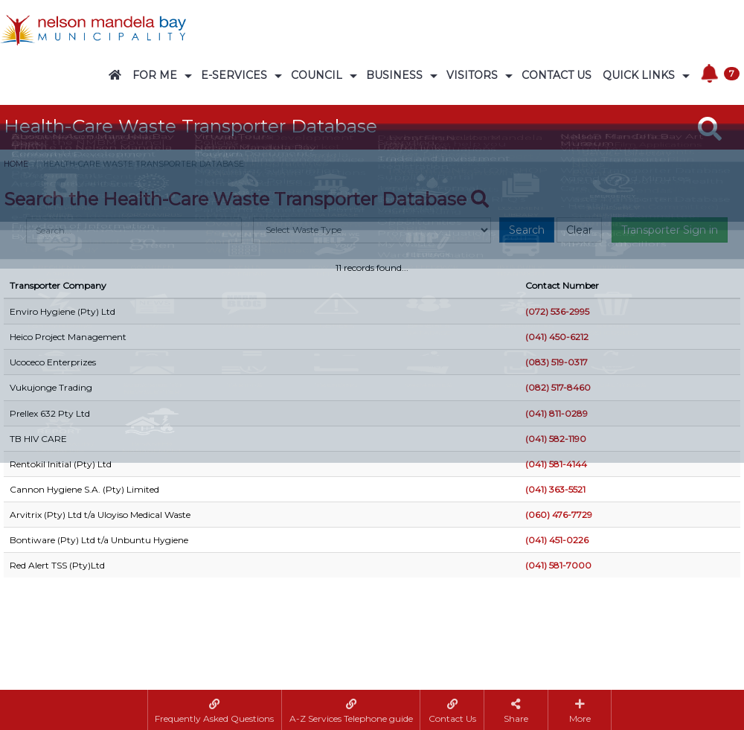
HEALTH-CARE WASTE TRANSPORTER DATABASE (143, 164)
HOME (16, 164)
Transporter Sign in (669, 230)
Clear (579, 230)
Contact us (556, 75)
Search (527, 230)
